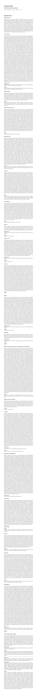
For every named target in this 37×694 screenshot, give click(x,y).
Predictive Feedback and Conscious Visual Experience (11, 127)
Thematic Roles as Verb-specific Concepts (20, 302)
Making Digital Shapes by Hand (11, 560)
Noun (9, 236)
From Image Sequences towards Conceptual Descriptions (21, 22)
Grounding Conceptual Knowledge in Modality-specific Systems (16, 115)
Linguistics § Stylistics (29, 665)
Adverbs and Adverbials (22, 337)
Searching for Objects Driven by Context (27, 481)
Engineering (6, 660)
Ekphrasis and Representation (23, 24)
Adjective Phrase (9, 261)
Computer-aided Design (10, 634)
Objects (6, 170)
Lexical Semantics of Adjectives (19, 242)
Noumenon (18, 103)
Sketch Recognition (17, 550)
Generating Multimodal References (17, 473)
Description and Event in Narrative (18, 286)
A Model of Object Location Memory (25, 484)
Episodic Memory (11, 166)
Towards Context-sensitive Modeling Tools (12, 587)
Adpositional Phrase (10, 409)
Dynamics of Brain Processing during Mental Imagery (12, 142)
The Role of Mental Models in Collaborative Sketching (15, 598)
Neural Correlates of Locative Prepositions (15, 405)
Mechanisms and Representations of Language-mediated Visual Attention (17, 474)
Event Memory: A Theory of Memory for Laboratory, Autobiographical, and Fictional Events (19, 275)
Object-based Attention (11, 89)
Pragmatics (7, 584)
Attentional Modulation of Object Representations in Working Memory (19, 44)
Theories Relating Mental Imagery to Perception (22, 130)
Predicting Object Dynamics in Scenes (14, 126)
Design (5, 647)
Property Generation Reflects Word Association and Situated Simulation (21, 214)
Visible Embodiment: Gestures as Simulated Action (20, 572)
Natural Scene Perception (17, 451)
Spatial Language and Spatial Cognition (10, 353)
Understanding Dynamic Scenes (19, 418)
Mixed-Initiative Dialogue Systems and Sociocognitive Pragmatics (23, 629)
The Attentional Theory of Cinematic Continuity (17, 433)
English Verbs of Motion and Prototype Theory (17, 312)
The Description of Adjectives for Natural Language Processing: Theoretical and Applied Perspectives (18, 240)
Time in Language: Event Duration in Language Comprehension (16, 279)
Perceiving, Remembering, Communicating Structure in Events (24, 276)
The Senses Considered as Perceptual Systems (20, 95)
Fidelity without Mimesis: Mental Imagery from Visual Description (19, 27)
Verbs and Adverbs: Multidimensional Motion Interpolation (12, 334)
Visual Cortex (10, 167)
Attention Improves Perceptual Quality (27, 41)
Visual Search (6, 105)
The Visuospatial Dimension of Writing (21, 376)
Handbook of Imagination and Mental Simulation (11, 138)
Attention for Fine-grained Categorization (27, 70)
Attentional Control (18, 88)
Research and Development (11, 8)
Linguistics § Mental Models (8, 666)
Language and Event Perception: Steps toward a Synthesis (12, 265)
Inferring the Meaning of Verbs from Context (10, 300)
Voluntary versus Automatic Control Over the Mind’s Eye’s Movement (20, 155)
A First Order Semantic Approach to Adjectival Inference (17, 251)
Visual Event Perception (13, 267)
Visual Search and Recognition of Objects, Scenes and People (21, 491)
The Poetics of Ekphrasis (11, 25)
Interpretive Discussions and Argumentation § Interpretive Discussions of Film (15, 448)
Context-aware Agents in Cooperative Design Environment (18, 622)
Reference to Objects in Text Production (10, 455)
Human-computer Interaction (22, 653)
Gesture (6, 552)
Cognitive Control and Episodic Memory (26, 154)
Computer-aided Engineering (23, 651)
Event (5, 293)
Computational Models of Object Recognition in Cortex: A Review (13, 189)
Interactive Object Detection (28, 482)
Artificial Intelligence (7, 658)
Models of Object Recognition (12, 182)
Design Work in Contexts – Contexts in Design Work (24, 588)
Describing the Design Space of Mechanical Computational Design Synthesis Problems (17, 515)
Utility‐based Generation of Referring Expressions (25, 465)
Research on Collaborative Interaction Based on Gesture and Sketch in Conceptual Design (17, 554)
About (21, 9)
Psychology (19, 660)
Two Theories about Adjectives (8, 254)
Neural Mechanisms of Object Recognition (12, 188)
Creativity (8, 652)
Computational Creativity (7, 651)
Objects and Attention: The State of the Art (26, 38)
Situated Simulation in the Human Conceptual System (20, 114)
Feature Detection (6, 222)
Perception (7, 91)
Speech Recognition (23, 550)
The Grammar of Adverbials (11, 336)
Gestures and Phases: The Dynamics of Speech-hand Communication (23, 556)
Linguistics (13, 660)
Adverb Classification (24, 336)
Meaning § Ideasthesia (15, 197)
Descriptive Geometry (13, 652)
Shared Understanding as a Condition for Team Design (15, 602)
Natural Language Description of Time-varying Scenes (22, 278)
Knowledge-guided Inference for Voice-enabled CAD (22, 640)
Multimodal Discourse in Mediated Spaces (24, 472)
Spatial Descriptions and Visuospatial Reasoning (17, 346)
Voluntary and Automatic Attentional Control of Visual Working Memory (17, 156)
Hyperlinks (17, 9)
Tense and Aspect (25, 317)
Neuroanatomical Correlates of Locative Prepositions (16, 404)
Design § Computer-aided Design (12, 647)
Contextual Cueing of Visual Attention (15, 40)
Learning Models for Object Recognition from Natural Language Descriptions (15, 205)
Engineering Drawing (7, 678)
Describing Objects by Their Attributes (9, 203)
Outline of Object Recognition (8, 198)
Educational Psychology (29, 659)
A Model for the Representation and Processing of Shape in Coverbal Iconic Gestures (16, 566)
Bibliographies (9, 9)
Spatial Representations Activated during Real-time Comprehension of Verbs (15, 314)
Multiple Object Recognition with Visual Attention (15, 39)
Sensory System (24, 104)
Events (6, 264)
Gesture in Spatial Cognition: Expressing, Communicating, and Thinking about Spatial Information (18, 570)
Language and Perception (8, 93)
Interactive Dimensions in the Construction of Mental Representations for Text (21, 111)
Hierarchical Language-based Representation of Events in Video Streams (14, 288)
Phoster (8, 6)
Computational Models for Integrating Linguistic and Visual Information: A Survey (15, 620)
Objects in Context (18, 191)
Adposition (5, 409)
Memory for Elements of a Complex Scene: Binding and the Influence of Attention (16, 422)
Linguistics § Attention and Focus (9, 84)
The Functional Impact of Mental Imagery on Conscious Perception (17, 128)
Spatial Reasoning (20, 348)
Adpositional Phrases (9, 399)
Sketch (6, 533)
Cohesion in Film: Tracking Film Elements (10, 438)
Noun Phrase (12, 236)
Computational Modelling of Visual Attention (18, 45)
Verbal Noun (12, 330)
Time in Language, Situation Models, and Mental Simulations (16, 284)
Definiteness (6, 236)
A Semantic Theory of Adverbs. (15, 335)
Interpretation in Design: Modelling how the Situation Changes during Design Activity (21, 589)
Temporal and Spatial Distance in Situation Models (25, 375)
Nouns (5, 224)
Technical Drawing (27, 654)
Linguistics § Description (7, 232)
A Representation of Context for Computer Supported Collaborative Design (14, 586)
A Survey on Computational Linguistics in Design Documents (21, 511)
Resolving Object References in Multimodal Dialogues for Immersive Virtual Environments (17, 490)
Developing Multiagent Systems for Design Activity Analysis (12, 621)
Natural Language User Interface (27, 681)
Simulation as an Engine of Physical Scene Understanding (23, 414)
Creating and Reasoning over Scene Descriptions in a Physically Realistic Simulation (16, 413)
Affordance (5, 102)
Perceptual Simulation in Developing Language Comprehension (23, 98)
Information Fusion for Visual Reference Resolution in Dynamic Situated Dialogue (16, 477)
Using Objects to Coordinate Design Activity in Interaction (16, 592)
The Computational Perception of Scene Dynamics (20, 429)
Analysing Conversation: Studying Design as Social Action (12, 502)
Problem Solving (21, 654)
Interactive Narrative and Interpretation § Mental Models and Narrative (15, 628)
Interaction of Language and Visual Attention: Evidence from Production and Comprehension (18, 78)
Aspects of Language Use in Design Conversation (22, 500)
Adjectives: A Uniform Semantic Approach (13, 247)
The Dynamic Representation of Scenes (20, 430)
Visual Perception (30, 104)
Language (6, 498)
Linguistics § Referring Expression (16, 496)
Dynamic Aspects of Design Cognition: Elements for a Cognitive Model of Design (20, 607)
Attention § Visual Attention (11, 88)
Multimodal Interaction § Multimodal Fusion (10, 530)
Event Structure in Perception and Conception (26, 273)
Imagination (7, 136)
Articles (5, 9)
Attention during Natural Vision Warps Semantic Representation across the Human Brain (19, 176)
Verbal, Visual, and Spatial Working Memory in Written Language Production (22, 377)
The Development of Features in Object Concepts (13, 213)
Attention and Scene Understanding (25, 71)
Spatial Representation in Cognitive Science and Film (24, 442)
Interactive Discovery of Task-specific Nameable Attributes (12, 204)
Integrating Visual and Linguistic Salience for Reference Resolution (17, 476)
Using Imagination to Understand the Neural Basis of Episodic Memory (19, 153)
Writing (29, 660)
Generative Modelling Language (12, 653)
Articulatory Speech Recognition (9, 529)
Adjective (5, 261)
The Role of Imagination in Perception (12, 139)
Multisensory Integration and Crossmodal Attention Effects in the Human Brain (18, 121)
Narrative (16, 660)
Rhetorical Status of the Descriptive (9, 19)
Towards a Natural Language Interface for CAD (11, 635)
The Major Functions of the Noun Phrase (10, 226)
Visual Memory (14, 167)
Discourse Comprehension (12, 349)
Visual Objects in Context (26, 192)
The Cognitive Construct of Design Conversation (13, 501)
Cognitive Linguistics (14, 658)
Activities (13, 9)
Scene (22, 451)
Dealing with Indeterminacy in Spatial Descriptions (19, 369)
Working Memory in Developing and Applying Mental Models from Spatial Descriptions (17, 368)
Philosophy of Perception (26, 198)
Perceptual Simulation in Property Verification (22, 218)
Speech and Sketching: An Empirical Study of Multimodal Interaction (14, 535)
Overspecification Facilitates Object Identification (21, 471)
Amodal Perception (11, 196)
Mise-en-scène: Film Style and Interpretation (26, 445)
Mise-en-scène (11, 451)
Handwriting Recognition (13, 549)
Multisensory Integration (12, 103)
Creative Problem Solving (17, 676)
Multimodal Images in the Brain (11, 152)
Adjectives (6, 238)
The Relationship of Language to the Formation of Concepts (13, 109)
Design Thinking (26, 652)
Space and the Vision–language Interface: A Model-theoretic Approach (14, 352)
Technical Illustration (19, 686)
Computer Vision (15, 102)
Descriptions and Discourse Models (9, 350)
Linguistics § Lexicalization (26, 232)
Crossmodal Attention (29, 88)
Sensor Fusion (28, 530)
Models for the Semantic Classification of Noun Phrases (25, 227)
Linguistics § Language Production (16, 232)
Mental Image (20, 166)
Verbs (5, 295)
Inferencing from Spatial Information (26, 391)
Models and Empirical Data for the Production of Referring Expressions (18, 466)
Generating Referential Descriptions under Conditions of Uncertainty (14, 469)
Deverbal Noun (6, 330)
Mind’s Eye (23, 166)
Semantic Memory (28, 166)
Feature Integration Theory (22, 102)
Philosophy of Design (15, 654)
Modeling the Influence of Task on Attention (12, 46)
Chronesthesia (6, 166)
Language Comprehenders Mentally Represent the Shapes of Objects (14, 172)
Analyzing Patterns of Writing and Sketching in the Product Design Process (18, 507)
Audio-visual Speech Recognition (20, 529)
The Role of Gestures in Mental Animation (15, 571)
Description (8, 15)
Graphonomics (6, 549)
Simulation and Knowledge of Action (12, 306)
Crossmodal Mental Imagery (28, 122)
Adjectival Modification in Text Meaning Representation (24, 241)
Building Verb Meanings (7, 298)
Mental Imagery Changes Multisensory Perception (20, 129)
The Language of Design (7, 500)
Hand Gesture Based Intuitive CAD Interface (26, 555)
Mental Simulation (9, 107)
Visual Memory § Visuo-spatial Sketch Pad (23, 167)
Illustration (28, 653)
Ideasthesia (28, 102)
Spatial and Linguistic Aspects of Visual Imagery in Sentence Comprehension (15, 384)
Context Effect (6, 197)
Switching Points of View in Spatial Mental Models (25, 358)
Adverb (5, 344)
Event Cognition (19, 274)
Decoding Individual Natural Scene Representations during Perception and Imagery (16, 431)
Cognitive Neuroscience (22, 658)
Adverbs (6, 332)
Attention (6, 34)
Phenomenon (26, 103)
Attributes (7, 201)
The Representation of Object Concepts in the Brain (16, 159)
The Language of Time (18, 321)
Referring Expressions (9, 453)
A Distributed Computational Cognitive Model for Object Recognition (18, 190)
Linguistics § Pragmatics (10, 629)
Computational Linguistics (8, 659)
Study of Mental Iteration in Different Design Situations (14, 609)
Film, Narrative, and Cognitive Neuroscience (20, 432)
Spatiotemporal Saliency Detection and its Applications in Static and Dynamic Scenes (19, 66)
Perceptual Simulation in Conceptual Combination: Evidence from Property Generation (16, 217)
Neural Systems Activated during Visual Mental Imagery (24, 145)
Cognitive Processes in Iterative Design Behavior (16, 608)
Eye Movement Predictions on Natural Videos (23, 60)
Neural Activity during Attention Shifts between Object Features (17, 36)
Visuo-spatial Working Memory (28, 362)
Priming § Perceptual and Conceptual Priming (15, 104)
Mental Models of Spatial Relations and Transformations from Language (18, 372)
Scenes (5, 411)
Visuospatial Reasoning (7, 348)
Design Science (21, 652)
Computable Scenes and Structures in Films (15, 437)
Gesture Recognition (7, 581)
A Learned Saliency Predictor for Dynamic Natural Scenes (16, 63)
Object (32, 197)
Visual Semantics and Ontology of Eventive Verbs (15, 313)
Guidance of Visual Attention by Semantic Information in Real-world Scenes (16, 425)
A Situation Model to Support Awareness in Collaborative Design (24, 599)
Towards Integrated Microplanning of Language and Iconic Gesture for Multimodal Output (20, 492)
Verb (9, 330)
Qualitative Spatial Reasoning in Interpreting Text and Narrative (18, 367)
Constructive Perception (29, 196)
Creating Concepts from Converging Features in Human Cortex (21, 185)
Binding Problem (23, 88)
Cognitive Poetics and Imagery (22, 26)
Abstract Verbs (11, 301)
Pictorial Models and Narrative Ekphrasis (15, 23)
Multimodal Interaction (29, 529)
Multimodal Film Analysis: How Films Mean (20, 443)
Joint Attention (6, 89)
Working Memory (10, 168)
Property (19, 222)
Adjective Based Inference (22, 250)
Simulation (26, 660)
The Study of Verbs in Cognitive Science (10, 297)
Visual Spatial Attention (18, 89)
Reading (23, 660)
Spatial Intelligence (18, 395)
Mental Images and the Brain (22, 141)
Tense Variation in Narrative (17, 318)
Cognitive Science (30, 658)
